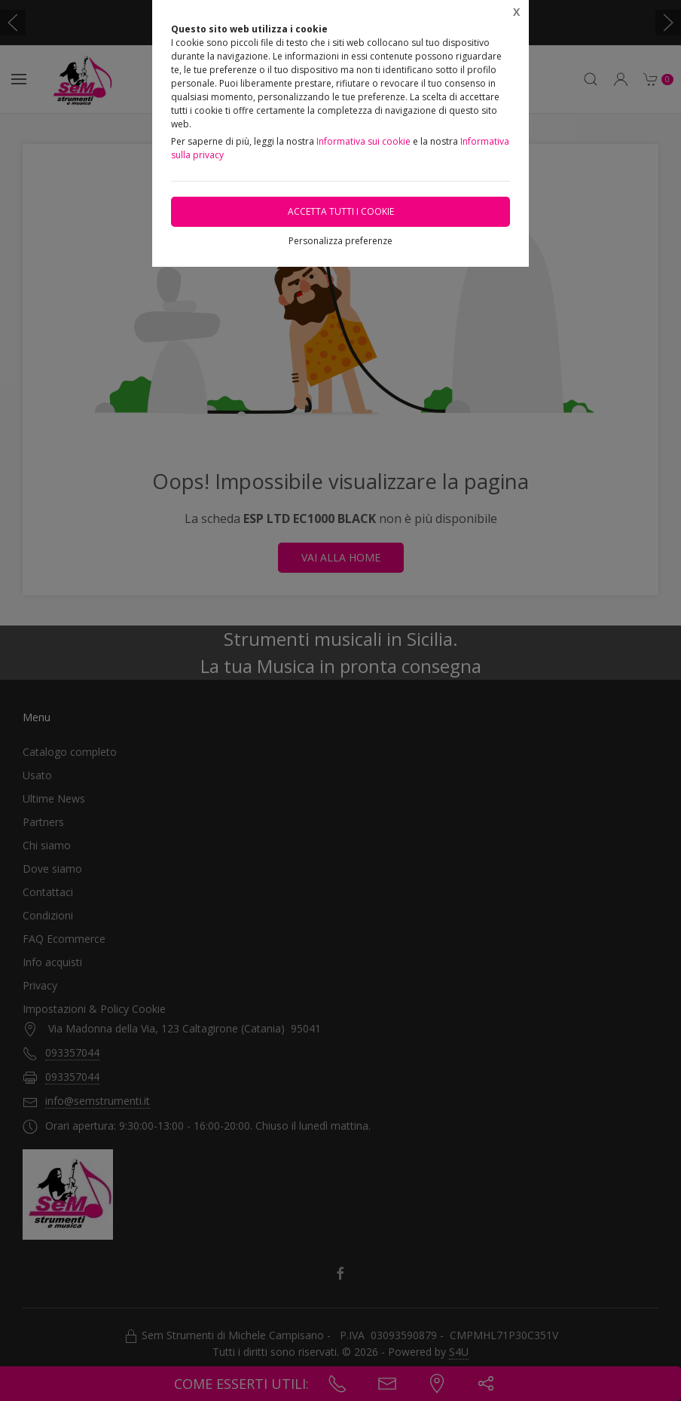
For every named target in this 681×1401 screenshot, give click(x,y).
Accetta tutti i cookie (341, 211)
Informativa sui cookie (363, 141)
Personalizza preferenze (340, 240)
